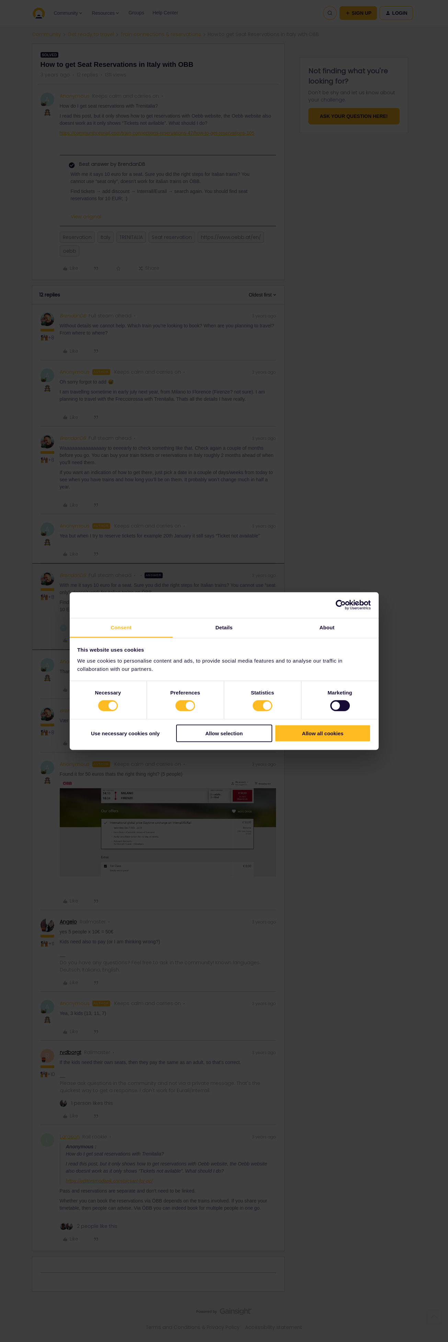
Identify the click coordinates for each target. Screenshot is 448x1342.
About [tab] (327, 627)
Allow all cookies (323, 733)
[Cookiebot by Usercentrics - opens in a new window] (341, 605)
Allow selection (224, 733)
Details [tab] (224, 627)
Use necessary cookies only (125, 733)
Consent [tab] (121, 627)
